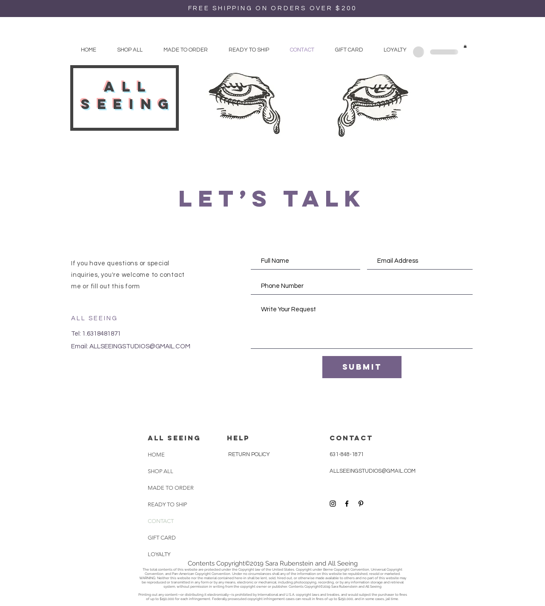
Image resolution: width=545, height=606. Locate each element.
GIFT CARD (162, 537)
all (128, 86)
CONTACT (161, 521)
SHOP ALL (160, 471)
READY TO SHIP (167, 504)
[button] (465, 46)
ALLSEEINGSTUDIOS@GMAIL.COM (139, 346)
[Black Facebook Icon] (347, 504)
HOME (156, 454)
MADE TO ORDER (169, 488)
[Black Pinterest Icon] (361, 504)
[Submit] (362, 367)
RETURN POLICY (248, 454)
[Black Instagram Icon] (333, 504)
